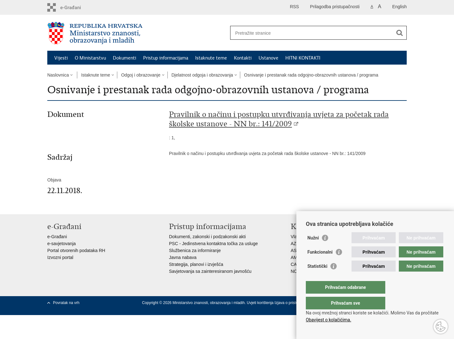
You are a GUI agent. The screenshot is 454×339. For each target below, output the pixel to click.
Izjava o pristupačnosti (293, 303)
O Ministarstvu (90, 58)
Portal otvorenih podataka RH (76, 250)
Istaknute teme (211, 58)
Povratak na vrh (66, 303)
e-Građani (57, 236)
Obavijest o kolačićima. (328, 319)
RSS (294, 6)
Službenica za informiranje (195, 250)
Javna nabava (182, 257)
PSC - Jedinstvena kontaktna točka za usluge (213, 243)
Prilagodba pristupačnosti (334, 6)
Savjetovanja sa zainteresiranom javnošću (210, 271)
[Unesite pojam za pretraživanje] (311, 33)
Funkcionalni (320, 264)
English (399, 6)
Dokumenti (124, 58)
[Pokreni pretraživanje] (399, 33)
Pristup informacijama (165, 58)
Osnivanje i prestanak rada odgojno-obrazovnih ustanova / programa (311, 75)
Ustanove (268, 58)
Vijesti (61, 58)
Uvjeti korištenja (261, 303)
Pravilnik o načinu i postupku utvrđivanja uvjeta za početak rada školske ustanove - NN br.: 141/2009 (279, 119)
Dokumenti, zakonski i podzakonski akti (207, 236)
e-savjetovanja (61, 243)
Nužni (313, 250)
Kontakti (243, 58)
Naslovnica (58, 75)
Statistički (317, 278)
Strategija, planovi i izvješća (196, 264)
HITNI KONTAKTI (302, 58)
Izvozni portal (60, 257)
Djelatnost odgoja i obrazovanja (202, 75)
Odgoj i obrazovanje (140, 75)
